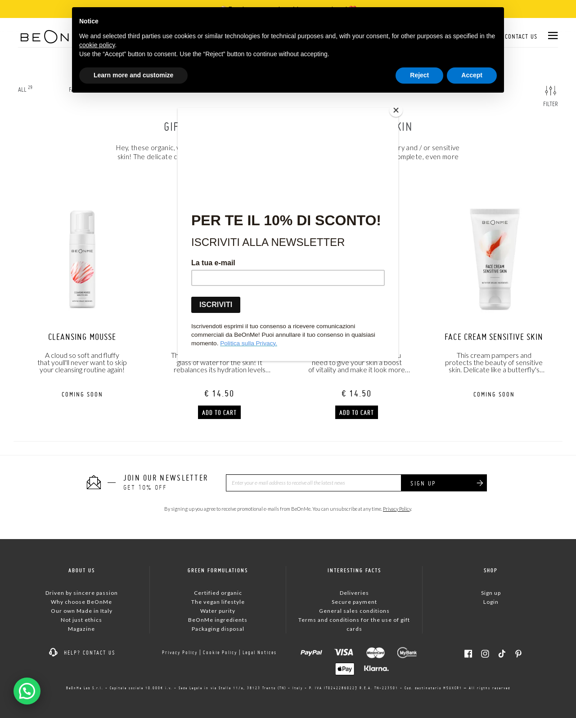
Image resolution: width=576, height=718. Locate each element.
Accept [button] (471, 75)
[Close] (396, 110)
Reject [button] (419, 75)
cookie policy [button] (97, 45)
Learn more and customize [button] (133, 75)
